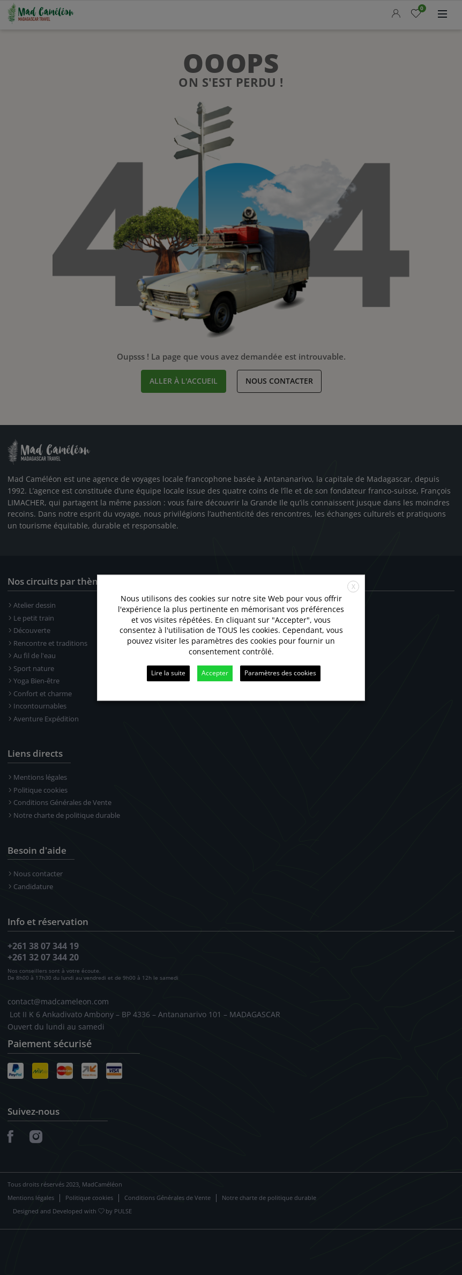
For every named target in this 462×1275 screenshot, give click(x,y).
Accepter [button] (215, 672)
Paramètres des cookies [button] (280, 672)
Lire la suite (168, 672)
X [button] (353, 586)
